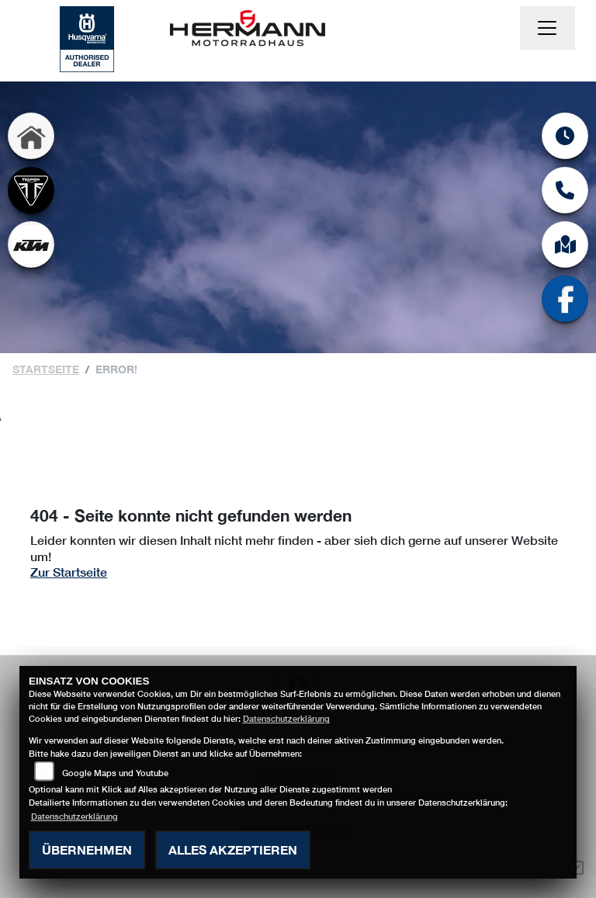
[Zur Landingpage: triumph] (31, 190)
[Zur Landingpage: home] (31, 136)
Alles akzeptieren (232, 849)
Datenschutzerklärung (286, 718)
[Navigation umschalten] (548, 28)
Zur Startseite (68, 571)
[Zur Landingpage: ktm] (31, 244)
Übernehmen (87, 849)
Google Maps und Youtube (115, 773)
